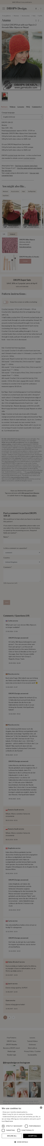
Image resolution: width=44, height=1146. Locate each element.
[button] (22, 1142)
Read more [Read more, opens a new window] (9, 1121)
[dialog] (22, 1125)
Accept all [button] (32, 1136)
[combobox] (41, 1107)
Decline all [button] (12, 1136)
